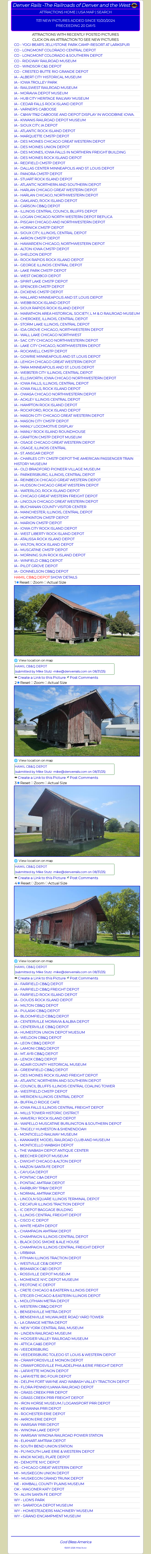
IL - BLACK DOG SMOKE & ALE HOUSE (46, 1242)
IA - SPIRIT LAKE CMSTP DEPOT (41, 281)
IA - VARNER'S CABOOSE (35, 109)
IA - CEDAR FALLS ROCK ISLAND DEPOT (48, 104)
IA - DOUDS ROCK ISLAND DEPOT (43, 1000)
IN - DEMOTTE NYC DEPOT (37, 1462)
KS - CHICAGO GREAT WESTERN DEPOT (48, 1467)
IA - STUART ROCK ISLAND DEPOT (43, 179)
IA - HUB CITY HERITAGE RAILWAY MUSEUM (51, 98)
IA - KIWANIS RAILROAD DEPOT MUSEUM (50, 120)
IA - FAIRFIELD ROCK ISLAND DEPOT (45, 995)
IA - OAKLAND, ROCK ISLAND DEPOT (45, 201)
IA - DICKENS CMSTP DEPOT (38, 292)
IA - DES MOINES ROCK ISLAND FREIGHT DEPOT (56, 1075)
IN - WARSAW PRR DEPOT (36, 1425)
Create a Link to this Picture (42, 677)
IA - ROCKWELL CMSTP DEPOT (40, 351)
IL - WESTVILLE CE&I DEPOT (38, 1263)
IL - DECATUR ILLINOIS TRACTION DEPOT (49, 1204)
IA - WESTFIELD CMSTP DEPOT (40, 1091)
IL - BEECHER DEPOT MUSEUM (41, 1156)
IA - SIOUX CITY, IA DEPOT (35, 125)
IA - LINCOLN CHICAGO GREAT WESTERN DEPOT (56, 501)
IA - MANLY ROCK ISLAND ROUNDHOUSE (50, 432)
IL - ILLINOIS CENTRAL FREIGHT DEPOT (47, 1215)
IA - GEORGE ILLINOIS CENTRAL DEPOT (48, 265)
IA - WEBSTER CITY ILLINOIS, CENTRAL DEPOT (53, 372)
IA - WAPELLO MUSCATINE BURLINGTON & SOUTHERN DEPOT (67, 1123)
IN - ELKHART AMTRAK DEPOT (40, 1441)
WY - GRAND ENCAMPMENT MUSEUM (47, 1516)
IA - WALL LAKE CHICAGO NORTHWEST (47, 335)
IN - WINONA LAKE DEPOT (36, 1430)
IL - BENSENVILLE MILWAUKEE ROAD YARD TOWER (58, 1317)
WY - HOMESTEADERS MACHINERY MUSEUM (53, 1511)
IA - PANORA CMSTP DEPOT (38, 174)
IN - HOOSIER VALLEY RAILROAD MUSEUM (51, 1339)
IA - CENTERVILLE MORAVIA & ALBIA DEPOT (51, 1021)
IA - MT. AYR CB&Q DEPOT (36, 1054)
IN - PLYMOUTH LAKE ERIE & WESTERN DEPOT (54, 1451)
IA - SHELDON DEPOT (33, 254)
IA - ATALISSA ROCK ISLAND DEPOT (44, 539)
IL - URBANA (24, 1253)
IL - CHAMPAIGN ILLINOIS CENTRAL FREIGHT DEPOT (59, 1247)
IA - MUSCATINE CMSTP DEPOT (41, 550)
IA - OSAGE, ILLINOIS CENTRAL (40, 448)
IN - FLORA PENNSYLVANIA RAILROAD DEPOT (53, 1387)
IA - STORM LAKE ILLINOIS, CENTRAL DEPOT (51, 324)
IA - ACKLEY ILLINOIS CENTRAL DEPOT (47, 399)
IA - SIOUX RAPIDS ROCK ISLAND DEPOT (49, 308)
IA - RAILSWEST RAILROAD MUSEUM (45, 88)
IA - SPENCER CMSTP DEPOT (39, 287)
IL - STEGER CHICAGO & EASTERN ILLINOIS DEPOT (57, 1296)
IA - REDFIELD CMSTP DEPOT (39, 163)
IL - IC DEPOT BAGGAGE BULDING (43, 1210)
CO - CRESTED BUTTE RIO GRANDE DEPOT (51, 71)
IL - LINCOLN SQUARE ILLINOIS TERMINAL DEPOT (56, 1199)
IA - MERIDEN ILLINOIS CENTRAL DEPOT (49, 1097)
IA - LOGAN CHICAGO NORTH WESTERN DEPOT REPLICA (63, 217)
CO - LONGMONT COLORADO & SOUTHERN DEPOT (58, 55)
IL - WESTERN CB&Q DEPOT (38, 1306)
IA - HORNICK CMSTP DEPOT (39, 227)
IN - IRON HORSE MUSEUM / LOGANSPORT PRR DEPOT (62, 1403)
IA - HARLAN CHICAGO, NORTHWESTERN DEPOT (56, 195)
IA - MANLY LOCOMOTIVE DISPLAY (43, 426)
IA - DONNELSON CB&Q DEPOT (41, 571)
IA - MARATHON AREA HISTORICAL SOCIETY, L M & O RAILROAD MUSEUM (77, 313)
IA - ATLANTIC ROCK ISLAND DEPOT (44, 131)
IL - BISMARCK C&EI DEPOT (37, 1269)
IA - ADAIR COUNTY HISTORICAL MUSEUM (50, 1064)
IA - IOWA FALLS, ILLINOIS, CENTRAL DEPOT (51, 383)
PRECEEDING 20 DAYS (75, 26)
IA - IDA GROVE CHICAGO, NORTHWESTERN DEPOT (58, 330)
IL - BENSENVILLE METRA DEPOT (42, 1312)
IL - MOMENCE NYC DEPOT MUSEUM (46, 1280)
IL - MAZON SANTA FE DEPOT (39, 1167)
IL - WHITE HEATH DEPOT (35, 1226)
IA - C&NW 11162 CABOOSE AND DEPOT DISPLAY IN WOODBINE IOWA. (74, 114)
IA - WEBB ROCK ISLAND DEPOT (42, 303)
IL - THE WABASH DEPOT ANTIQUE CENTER (51, 1150)
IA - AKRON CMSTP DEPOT (37, 238)
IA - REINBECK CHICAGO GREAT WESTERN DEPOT (57, 480)
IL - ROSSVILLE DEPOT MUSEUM (42, 1274)
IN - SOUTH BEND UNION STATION (43, 1446)
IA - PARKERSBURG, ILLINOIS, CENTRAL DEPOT (54, 475)
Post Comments (84, 677)
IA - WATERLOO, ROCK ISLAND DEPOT (47, 491)
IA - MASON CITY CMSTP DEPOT (41, 421)
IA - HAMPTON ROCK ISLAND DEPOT (45, 405)
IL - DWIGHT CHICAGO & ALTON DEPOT (47, 1161)
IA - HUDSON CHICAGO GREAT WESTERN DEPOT (56, 485)
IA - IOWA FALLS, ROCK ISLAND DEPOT (47, 389)
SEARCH (104, 12)
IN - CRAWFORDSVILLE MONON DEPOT (48, 1360)
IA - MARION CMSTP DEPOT (38, 523)
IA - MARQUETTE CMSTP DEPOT (41, 136)
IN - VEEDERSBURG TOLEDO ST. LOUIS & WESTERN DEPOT (65, 1355)
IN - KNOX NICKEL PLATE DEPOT (42, 1457)
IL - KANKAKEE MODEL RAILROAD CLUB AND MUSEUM (62, 1140)
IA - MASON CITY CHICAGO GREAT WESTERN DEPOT (59, 415)
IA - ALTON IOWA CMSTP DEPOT (41, 249)
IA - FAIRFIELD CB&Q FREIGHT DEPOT (46, 989)
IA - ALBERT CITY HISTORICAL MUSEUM (47, 77)
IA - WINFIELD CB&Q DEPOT (38, 560)
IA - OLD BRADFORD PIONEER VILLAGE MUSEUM (57, 469)
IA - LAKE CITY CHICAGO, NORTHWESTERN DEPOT (57, 346)
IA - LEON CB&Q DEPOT (34, 1043)
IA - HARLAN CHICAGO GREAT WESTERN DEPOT (55, 190)
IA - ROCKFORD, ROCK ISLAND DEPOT (47, 410)
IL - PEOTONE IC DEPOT (34, 1285)
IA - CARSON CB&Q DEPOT (37, 206)
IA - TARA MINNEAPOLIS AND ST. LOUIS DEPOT (54, 367)
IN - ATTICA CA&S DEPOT (35, 1344)
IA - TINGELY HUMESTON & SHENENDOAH (50, 1129)
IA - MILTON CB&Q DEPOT (36, 1005)
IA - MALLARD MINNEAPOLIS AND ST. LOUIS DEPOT (58, 297)
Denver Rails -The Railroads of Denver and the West (71, 5)
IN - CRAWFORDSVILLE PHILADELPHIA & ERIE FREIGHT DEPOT (68, 1365)
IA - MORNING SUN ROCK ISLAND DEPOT (49, 555)
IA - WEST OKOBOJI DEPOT (37, 276)
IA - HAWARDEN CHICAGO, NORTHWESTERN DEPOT (59, 244)
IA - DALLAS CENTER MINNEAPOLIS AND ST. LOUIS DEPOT (64, 168)
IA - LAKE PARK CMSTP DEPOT (40, 270)
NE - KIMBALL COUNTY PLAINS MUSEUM (49, 1484)
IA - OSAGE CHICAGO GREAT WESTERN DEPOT (54, 442)
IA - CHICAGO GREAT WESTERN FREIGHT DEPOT (56, 496)
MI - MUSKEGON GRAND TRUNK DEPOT (48, 1478)
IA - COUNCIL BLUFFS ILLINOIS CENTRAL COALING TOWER (64, 1086)
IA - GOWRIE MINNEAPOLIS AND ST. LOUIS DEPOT (57, 356)
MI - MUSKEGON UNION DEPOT (41, 1473)
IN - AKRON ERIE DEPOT (35, 1419)
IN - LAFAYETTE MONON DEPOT (41, 1371)
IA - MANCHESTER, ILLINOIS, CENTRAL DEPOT (53, 512)
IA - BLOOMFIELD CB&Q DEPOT (41, 1016)
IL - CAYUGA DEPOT (31, 1172)
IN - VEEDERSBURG (31, 1349)
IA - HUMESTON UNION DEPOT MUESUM (49, 1032)
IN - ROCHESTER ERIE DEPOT (39, 1414)
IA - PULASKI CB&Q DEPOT (37, 1011)
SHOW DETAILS (64, 577)
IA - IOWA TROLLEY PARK (35, 82)
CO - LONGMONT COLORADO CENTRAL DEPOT (55, 50)
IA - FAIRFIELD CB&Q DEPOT (38, 984)
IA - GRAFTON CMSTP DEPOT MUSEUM (48, 437)
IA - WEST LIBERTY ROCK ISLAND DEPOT (49, 534)
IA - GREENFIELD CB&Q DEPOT (41, 1070)
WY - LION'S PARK (29, 1500)
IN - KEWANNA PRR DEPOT (37, 1408)
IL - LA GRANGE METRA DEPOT (40, 1322)
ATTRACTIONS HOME (58, 12)
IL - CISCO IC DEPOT (31, 1220)
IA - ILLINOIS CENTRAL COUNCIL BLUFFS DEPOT (55, 211)
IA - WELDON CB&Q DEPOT (37, 1038)
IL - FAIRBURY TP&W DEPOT (38, 1188)
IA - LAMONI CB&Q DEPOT (36, 1048)
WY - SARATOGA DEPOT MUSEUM (43, 1505)
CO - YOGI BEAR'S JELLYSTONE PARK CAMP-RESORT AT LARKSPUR (72, 45)
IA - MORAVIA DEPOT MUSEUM (41, 93)
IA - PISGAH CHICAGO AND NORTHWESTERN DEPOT (59, 222)
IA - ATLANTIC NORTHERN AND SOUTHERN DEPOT (57, 185)
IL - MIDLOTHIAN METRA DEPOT (41, 1301)
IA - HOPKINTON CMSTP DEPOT (41, 518)
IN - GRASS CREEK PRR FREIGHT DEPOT (49, 1398)
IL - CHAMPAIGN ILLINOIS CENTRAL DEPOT (51, 1237)
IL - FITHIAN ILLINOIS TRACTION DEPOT (47, 1258)
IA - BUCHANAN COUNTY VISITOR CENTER (50, 507)
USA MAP (86, 12)
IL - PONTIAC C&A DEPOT (35, 1177)
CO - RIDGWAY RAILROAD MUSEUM (45, 61)
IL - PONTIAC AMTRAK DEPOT (39, 1183)
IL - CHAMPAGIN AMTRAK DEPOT (42, 1231)
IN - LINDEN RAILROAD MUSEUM (42, 1333)
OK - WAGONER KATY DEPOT (39, 1489)
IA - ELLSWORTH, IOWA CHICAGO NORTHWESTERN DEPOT (65, 378)
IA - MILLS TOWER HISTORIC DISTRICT (46, 1113)
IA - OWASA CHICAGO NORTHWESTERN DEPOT (55, 394)
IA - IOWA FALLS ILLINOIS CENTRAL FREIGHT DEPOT (58, 1107)
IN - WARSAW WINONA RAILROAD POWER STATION (58, 1435)
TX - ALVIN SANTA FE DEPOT (38, 1494)
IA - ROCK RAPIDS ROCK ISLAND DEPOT (49, 260)
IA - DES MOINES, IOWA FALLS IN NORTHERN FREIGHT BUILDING (70, 152)
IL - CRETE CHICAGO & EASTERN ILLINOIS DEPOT (56, 1290)
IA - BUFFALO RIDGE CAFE (37, 1102)
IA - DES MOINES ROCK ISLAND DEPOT (48, 158)
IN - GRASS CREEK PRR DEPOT (40, 1392)
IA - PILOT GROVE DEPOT (36, 566)
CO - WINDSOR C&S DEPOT (37, 66)
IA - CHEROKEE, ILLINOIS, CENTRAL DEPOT (51, 319)
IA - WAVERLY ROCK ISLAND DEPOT (45, 1118)
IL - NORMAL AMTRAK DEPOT (39, 1193)
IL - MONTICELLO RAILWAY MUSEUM (45, 1134)
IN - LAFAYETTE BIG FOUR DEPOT (42, 1376)
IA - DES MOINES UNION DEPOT (41, 147)
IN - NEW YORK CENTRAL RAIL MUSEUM (48, 1328)
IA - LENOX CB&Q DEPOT (35, 1059)
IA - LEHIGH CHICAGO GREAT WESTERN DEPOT (55, 362)
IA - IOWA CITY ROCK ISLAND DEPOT (45, 528)
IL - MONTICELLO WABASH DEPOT (43, 1145)
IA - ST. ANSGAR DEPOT (34, 453)
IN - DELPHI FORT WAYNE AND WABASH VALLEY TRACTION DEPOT (71, 1382)
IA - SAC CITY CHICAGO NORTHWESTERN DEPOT (56, 340)
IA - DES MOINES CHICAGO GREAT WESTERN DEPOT (59, 141)
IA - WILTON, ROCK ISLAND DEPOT (43, 544)
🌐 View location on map (33, 660)
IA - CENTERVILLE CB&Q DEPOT (41, 1027)
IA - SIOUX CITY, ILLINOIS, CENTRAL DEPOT (50, 233)
